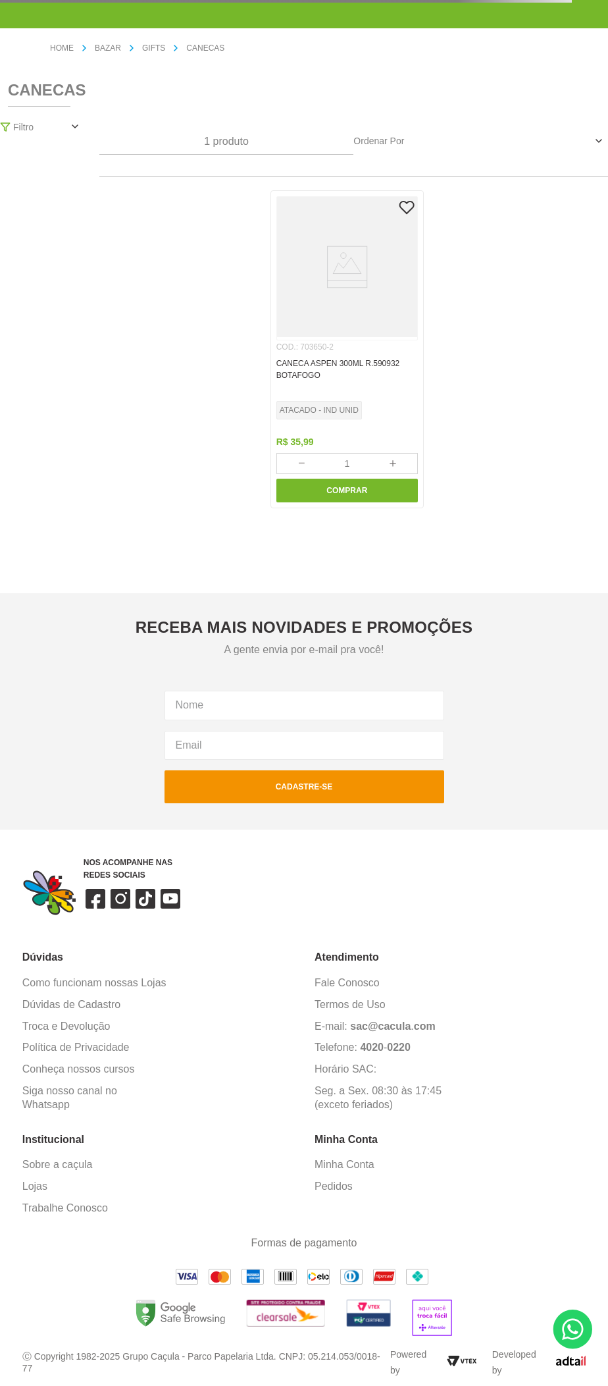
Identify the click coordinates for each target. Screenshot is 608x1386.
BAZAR (108, 48)
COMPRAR (346, 490)
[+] (393, 463)
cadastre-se (304, 786)
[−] (301, 463)
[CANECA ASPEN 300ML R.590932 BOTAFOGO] (347, 349)
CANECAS (205, 48)
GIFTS (153, 48)
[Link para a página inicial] (67, 48)
